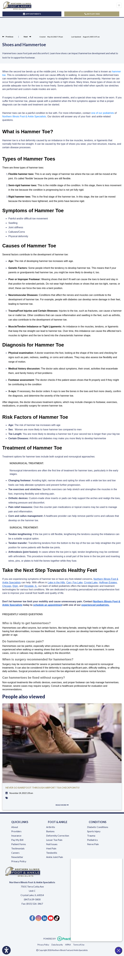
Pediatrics (92, 839)
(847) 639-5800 (92, 14)
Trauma (91, 835)
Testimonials (18, 848)
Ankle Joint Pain (54, 856)
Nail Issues (51, 844)
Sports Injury (93, 831)
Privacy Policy (18, 861)
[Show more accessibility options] (6, 950)
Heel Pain (51, 848)
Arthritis (50, 827)
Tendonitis (51, 852)
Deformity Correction (57, 835)
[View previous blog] (7, 36)
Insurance (16, 835)
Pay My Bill (17, 839)
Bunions (50, 831)
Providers (16, 831)
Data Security (57, 944)
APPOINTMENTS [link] (32, 14)
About (14, 827)
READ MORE (62, 805)
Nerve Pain (93, 844)
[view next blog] (27, 36)
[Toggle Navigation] (119, 5)
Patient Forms (18, 844)
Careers (15, 852)
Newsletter (17, 856)
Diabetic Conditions (97, 827)
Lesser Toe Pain (54, 839)
